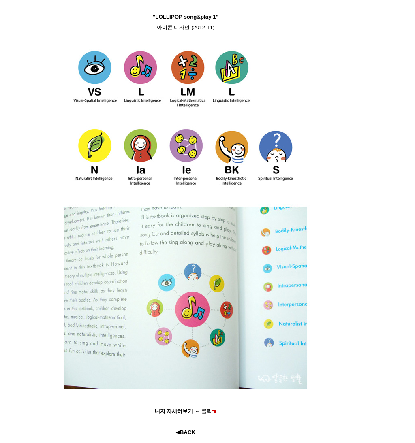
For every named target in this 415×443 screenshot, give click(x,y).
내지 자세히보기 (175, 411)
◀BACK (186, 432)
